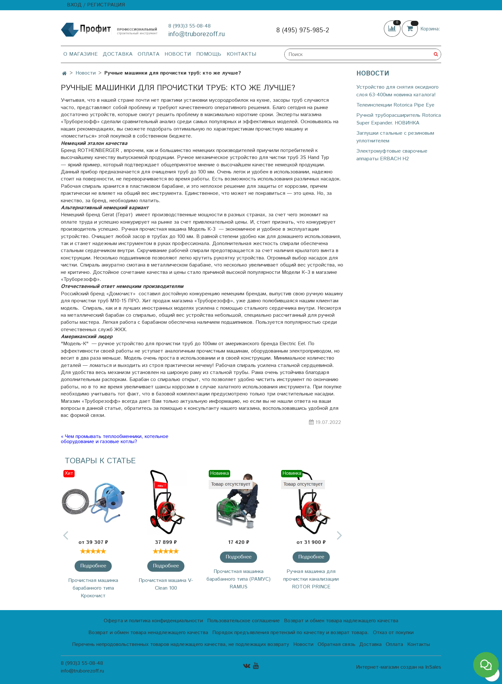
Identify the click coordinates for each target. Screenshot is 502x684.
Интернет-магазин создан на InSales (398, 667)
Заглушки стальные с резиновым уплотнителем (395, 137)
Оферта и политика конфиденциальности (153, 620)
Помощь (209, 54)
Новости (178, 54)
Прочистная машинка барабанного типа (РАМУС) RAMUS (238, 579)
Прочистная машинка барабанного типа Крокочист (93, 588)
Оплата (148, 54)
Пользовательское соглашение (243, 620)
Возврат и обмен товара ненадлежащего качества (148, 632)
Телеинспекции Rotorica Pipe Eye (395, 105)
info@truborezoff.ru (196, 34)
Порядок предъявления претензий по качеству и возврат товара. (290, 632)
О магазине (80, 54)
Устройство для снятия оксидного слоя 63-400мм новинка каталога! (397, 91)
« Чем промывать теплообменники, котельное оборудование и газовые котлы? (114, 439)
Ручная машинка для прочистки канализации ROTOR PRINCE (311, 579)
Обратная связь (336, 644)
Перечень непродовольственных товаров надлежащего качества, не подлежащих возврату (180, 644)
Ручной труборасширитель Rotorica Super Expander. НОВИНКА (398, 119)
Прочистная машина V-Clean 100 (166, 584)
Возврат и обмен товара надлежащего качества (341, 620)
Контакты (241, 54)
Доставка (118, 54)
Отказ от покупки (393, 632)
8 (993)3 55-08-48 (189, 26)
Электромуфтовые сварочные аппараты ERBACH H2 (391, 155)
